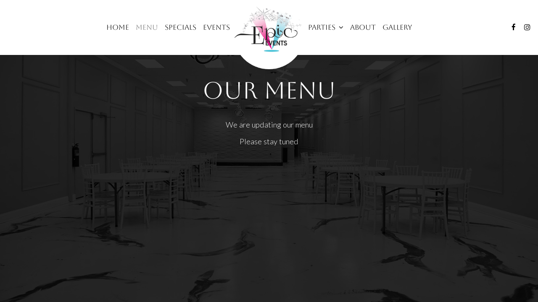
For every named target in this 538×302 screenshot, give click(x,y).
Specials (180, 27)
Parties (325, 27)
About (363, 27)
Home (117, 27)
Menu (147, 27)
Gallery (397, 27)
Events (216, 27)
